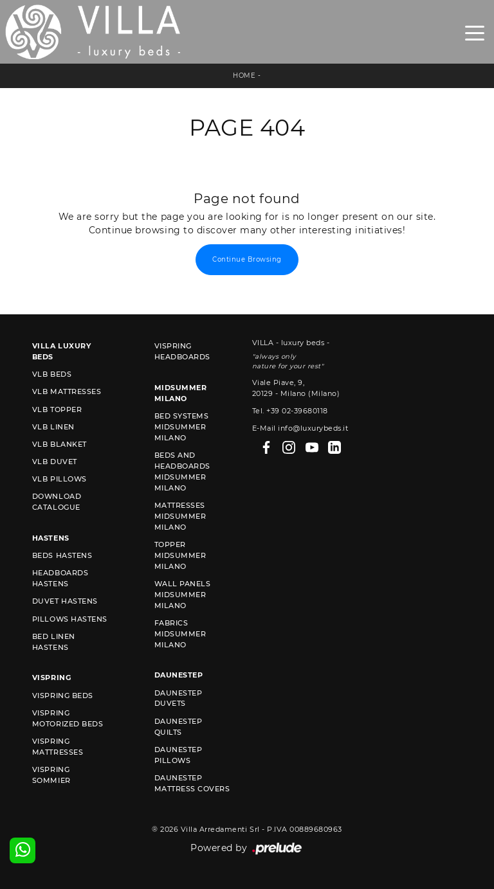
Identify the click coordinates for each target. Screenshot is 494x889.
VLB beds (51, 374)
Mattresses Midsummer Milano (180, 516)
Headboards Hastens (60, 578)
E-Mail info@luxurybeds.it (300, 428)
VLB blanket (59, 444)
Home (244, 75)
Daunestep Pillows (178, 755)
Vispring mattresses (57, 747)
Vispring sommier (51, 775)
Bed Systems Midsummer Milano (181, 426)
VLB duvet (54, 461)
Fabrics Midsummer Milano (180, 633)
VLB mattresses (66, 391)
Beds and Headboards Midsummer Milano (182, 471)
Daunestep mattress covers (192, 783)
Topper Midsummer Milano (180, 555)
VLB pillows (59, 478)
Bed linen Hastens (53, 642)
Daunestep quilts (178, 727)
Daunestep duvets (178, 698)
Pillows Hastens (69, 619)
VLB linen (53, 426)
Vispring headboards (182, 351)
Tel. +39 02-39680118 (290, 410)
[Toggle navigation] (474, 32)
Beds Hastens (62, 555)
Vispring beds (62, 695)
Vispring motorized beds (67, 718)
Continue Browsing (247, 259)
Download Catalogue (56, 502)
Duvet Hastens (65, 601)
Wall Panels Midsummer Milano (182, 594)
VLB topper (57, 409)
